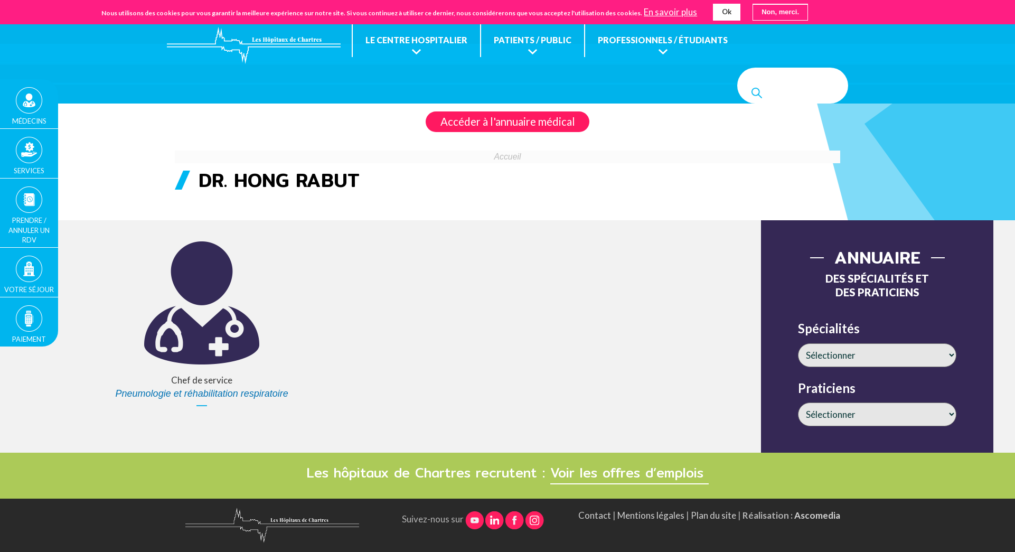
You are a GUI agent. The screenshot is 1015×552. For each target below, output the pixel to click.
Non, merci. (780, 11)
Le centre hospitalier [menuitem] (416, 40)
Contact (594, 515)
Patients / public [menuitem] (532, 40)
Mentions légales (650, 515)
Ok (726, 11)
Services (29, 170)
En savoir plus (670, 11)
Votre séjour (29, 289)
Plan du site (713, 515)
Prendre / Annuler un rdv (29, 230)
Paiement (29, 339)
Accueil (507, 156)
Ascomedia (817, 515)
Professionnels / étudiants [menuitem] (663, 40)
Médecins (29, 121)
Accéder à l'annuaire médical (507, 121)
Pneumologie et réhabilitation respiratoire (202, 393)
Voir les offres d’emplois (629, 472)
